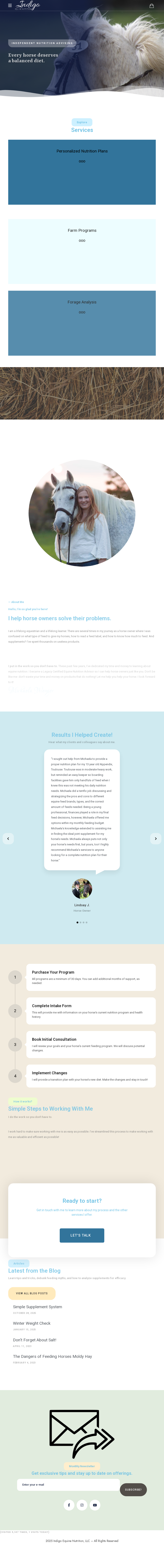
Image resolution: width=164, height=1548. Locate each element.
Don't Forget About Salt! (34, 1339)
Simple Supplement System (37, 1306)
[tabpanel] (82, 831)
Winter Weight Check (31, 1323)
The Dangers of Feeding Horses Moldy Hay (52, 1356)
